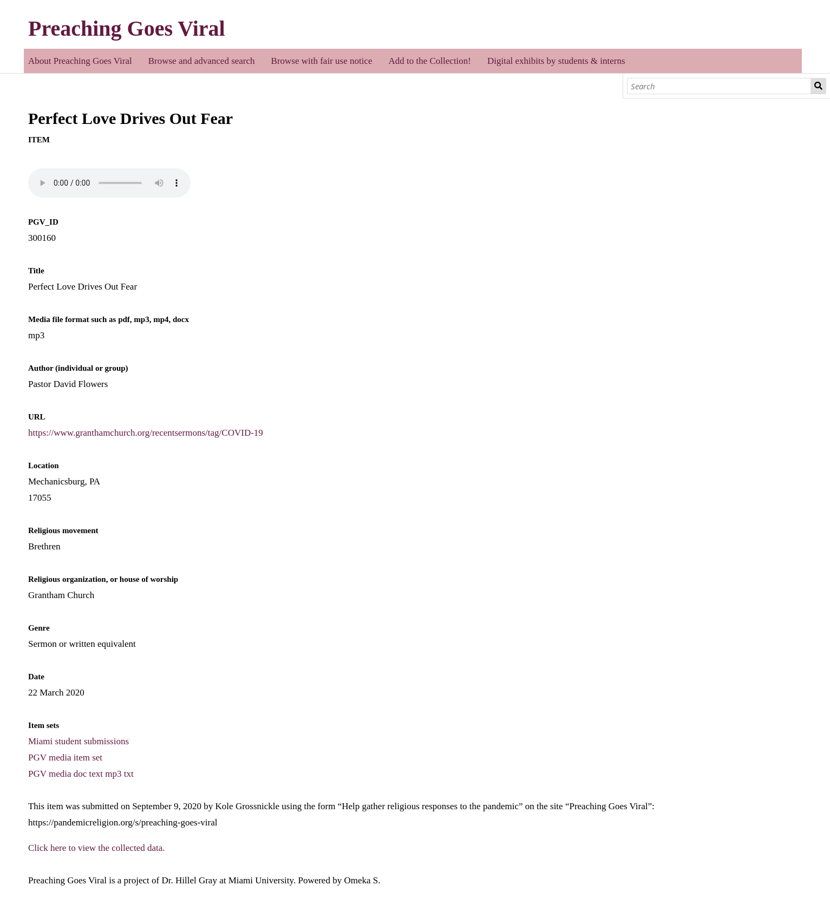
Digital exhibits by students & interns (556, 61)
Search (818, 86)
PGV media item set (65, 757)
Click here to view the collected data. (96, 848)
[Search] (719, 86)
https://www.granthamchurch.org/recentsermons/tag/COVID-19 (145, 433)
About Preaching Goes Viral (80, 61)
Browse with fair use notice (321, 61)
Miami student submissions (78, 741)
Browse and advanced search (201, 61)
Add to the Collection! (430, 61)
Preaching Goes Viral (126, 28)
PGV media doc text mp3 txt (81, 774)
